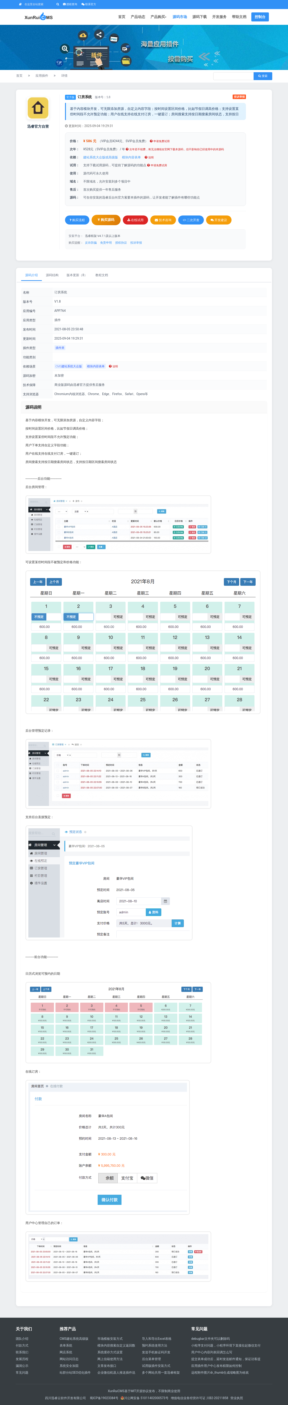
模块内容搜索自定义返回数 (116, 1345)
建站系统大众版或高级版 (100, 157)
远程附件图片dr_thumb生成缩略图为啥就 (220, 1372)
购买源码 (106, 220)
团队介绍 (22, 1338)
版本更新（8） (77, 275)
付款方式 (22, 1345)
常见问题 (22, 1372)
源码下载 (199, 17)
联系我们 (22, 1352)
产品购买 (159, 17)
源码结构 (52, 275)
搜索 (263, 76)
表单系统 (66, 1345)
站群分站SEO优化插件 (75, 1372)
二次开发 (191, 220)
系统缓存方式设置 (110, 1352)
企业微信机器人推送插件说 (116, 1372)
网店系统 (66, 1352)
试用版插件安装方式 (156, 1366)
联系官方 (88, 4)
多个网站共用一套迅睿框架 (161, 1372)
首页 (121, 17)
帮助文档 (239, 17)
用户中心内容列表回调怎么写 (211, 1352)
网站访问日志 (69, 1359)
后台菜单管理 (151, 1359)
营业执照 (236, 1398)
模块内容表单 (131, 157)
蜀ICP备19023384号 (104, 1398)
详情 (64, 75)
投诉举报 (239, 96)
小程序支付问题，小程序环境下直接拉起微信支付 (226, 1345)
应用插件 (42, 75)
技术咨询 (163, 220)
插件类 (60, 348)
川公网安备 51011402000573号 (145, 1398)
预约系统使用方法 (154, 1345)
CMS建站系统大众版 (69, 366)
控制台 (260, 17)
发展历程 (22, 1359)
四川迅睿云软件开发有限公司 (66, 1398)
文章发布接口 (106, 1366)
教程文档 (101, 275)
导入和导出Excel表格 (156, 1338)
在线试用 (135, 220)
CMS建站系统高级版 (74, 1338)
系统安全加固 (69, 1366)
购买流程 (77, 220)
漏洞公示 (22, 1366)
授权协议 (121, 242)
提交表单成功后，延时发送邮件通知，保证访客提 (226, 1359)
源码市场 (180, 17)
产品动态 (138, 17)
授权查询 (70, 4)
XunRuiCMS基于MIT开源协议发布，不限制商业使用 (144, 1391)
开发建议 (219, 220)
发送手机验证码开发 (156, 1352)
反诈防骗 (91, 242)
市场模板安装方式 (110, 1338)
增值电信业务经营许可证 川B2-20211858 (199, 1398)
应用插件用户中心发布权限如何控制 (216, 1366)
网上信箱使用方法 (110, 1359)
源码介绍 (31, 275)
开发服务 (219, 17)
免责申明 (106, 242)
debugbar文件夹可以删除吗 (210, 1338)
